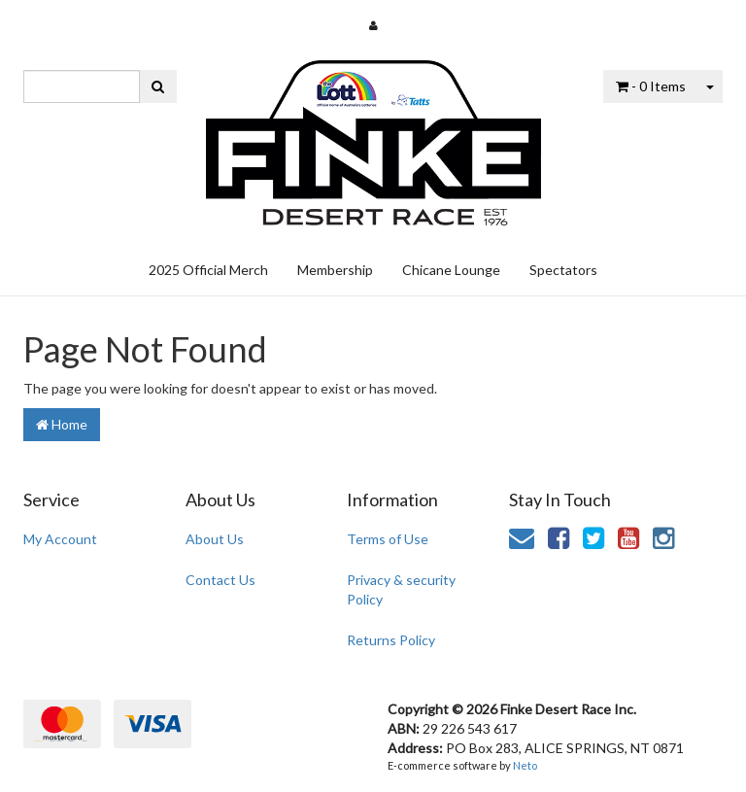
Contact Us (220, 579)
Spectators (563, 269)
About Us (215, 539)
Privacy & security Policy (401, 589)
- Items (651, 86)
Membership (335, 269)
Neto (525, 765)
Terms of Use (387, 539)
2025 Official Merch (208, 269)
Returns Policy (391, 640)
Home (61, 424)
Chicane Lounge (451, 269)
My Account (60, 539)
